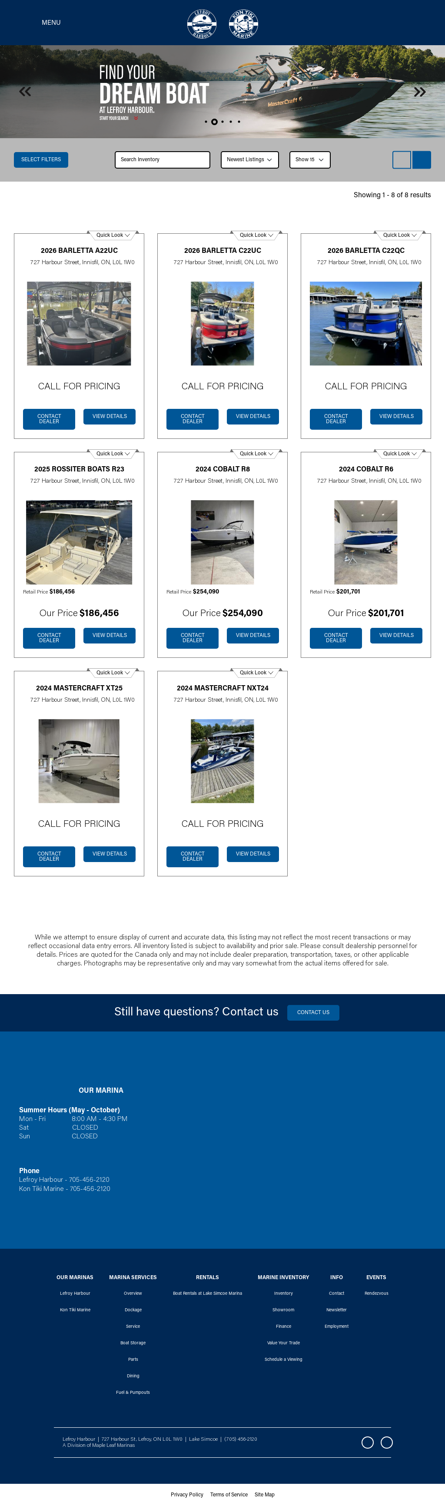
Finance (283, 1329)
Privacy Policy (187, 1497)
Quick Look (109, 237)
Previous (25, 94)
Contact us (313, 1015)
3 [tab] (222, 124)
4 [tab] (231, 124)
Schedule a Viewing (283, 1362)
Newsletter (336, 1312)
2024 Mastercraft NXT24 (223, 690)
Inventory (283, 1296)
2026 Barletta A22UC (79, 253)
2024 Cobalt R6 (366, 472)
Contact (336, 1296)
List (401, 162)
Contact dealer (49, 422)
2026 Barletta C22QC (366, 253)
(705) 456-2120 (240, 1441)
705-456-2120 (89, 1182)
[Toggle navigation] (37, 23)
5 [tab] (239, 124)
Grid (421, 162)
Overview (133, 1296)
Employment (337, 1329)
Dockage (133, 1312)
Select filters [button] (41, 162)
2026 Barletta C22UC (222, 253)
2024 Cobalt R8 (223, 472)
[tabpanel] (222, 94)
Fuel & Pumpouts (133, 1395)
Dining (133, 1378)
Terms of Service (229, 1497)
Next (420, 94)
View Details (110, 419)
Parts (133, 1362)
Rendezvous (377, 1296)
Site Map (265, 1497)
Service (133, 1329)
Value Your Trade (283, 1345)
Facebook (368, 1445)
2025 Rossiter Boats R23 (79, 472)
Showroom (283, 1312)
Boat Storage (133, 1345)
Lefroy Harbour (75, 1296)
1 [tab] (206, 124)
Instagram (387, 1445)
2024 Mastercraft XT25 (79, 690)
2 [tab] (214, 124)
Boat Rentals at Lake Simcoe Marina (207, 1296)
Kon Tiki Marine (75, 1312)
